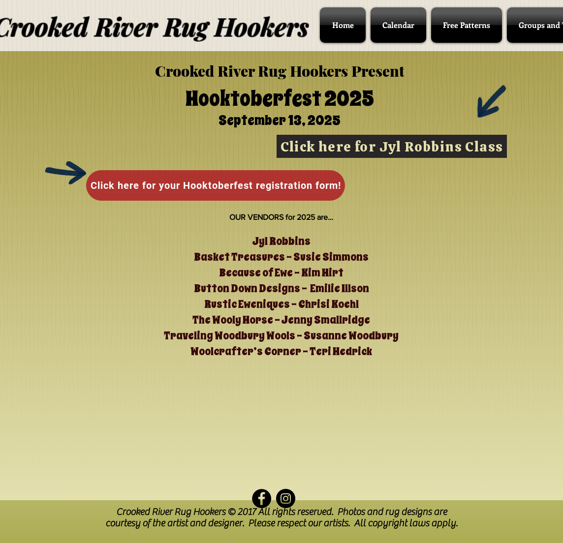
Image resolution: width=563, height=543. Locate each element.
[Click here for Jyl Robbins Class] (392, 146)
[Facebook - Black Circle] (261, 498)
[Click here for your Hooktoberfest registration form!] (215, 185)
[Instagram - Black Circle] (285, 498)
